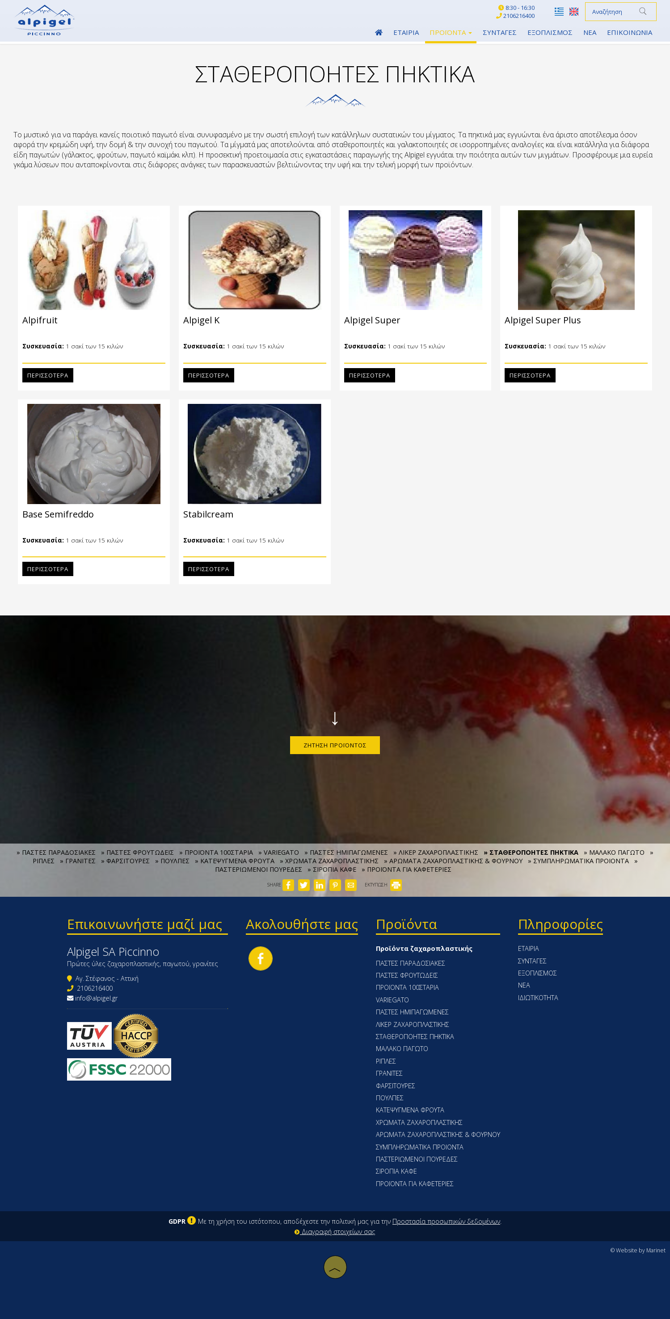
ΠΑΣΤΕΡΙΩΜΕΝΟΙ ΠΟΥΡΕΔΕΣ (417, 1159)
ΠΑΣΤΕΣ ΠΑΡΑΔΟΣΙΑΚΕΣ (410, 963)
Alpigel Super (369, 320)
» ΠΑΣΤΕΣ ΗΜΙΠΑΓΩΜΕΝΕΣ (346, 852)
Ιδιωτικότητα (538, 997)
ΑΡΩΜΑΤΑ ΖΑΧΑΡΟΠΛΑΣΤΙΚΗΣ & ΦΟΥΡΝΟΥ (438, 1134)
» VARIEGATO (278, 852)
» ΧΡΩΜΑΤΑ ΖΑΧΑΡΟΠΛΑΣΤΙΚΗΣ (329, 861)
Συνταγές (500, 32)
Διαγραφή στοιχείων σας (335, 1231)
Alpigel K (198, 320)
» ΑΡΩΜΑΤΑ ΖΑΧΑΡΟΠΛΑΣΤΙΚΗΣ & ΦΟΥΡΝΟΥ (453, 861)
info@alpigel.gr (96, 998)
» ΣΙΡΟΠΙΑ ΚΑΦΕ (332, 869)
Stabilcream (205, 514)
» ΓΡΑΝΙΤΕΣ (78, 861)
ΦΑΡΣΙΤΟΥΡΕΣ (395, 1085)
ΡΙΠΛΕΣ (386, 1061)
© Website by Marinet (638, 1250)
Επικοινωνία (629, 32)
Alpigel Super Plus (539, 320)
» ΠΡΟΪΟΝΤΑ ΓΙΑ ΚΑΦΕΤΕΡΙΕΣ (406, 869)
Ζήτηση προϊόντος (335, 745)
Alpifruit (36, 320)
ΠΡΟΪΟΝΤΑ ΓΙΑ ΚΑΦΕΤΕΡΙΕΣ (415, 1183)
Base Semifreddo (54, 514)
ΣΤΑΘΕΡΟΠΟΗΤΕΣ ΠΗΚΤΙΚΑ (415, 1036)
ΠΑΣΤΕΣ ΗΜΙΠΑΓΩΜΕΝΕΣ (412, 1012)
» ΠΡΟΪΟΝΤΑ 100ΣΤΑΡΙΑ (216, 852)
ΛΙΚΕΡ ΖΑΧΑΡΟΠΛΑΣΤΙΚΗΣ (412, 1024)
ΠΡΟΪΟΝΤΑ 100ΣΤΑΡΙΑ (407, 987)
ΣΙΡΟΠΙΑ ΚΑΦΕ (396, 1171)
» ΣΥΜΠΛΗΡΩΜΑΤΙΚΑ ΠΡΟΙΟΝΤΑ (578, 861)
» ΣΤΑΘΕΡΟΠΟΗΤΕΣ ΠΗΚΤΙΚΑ (531, 852)
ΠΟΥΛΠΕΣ (390, 1098)
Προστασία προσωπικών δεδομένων (446, 1221)
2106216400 (95, 988)
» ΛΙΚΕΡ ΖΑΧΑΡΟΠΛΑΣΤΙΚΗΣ (435, 852)
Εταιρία (406, 32)
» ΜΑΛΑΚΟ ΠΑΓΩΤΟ (614, 852)
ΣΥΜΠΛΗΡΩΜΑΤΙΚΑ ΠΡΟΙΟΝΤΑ (420, 1147)
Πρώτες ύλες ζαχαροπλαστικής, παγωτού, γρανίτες (142, 963)
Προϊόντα (451, 32)
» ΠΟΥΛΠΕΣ (172, 861)
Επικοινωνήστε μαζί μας (144, 924)
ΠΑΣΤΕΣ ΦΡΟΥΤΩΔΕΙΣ (407, 975)
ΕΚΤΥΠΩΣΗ (383, 885)
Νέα (589, 32)
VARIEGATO (392, 1000)
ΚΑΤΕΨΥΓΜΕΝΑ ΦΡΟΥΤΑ (410, 1110)
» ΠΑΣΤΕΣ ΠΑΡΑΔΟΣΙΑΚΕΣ (56, 852)
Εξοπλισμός (550, 32)
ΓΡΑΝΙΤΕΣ (389, 1073)
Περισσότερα (44, 375)
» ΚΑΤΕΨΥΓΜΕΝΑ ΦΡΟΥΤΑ (234, 861)
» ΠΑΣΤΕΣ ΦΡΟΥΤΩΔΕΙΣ (137, 852)
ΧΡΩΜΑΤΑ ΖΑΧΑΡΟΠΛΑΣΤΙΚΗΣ (419, 1122)
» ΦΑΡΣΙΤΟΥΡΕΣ (125, 861)
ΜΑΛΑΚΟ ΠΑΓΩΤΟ (402, 1048)
